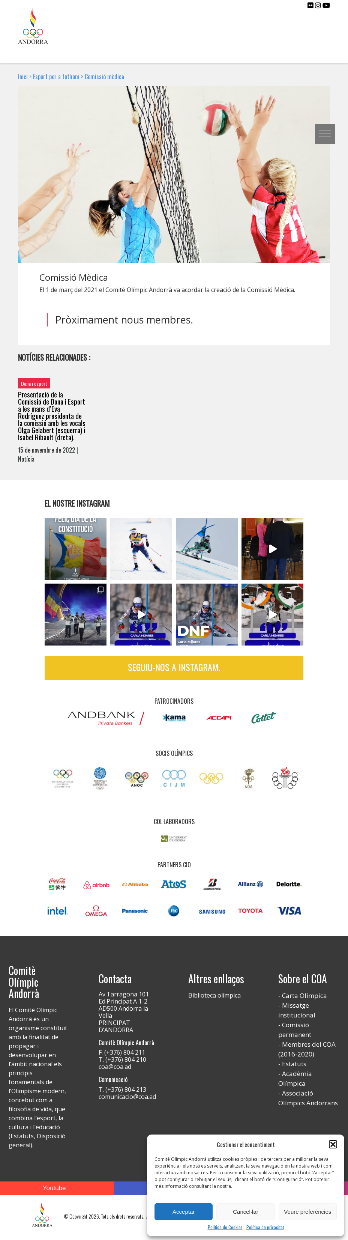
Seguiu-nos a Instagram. (174, 667)
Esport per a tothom (56, 76)
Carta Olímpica (304, 995)
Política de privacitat (265, 1227)
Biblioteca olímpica (214, 995)
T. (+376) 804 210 (122, 1059)
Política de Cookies (225, 1227)
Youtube (54, 1188)
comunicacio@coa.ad (127, 1097)
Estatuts (294, 1063)
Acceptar (183, 1211)
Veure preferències (307, 1211)
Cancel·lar (245, 1211)
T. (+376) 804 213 (122, 1089)
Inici (23, 76)
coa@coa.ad (115, 1066)
